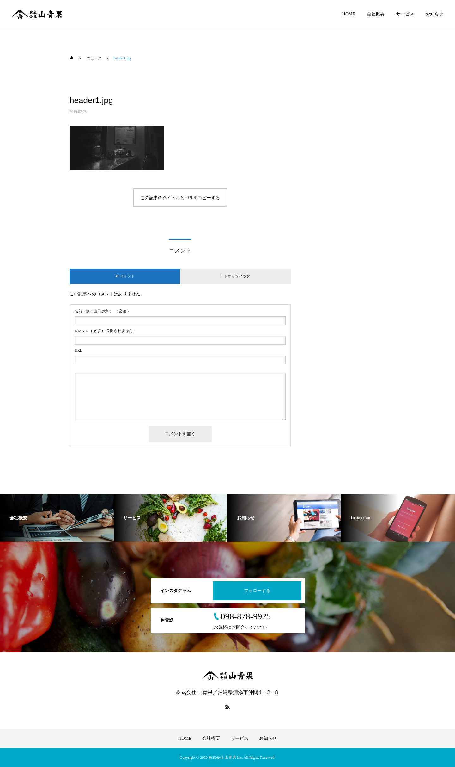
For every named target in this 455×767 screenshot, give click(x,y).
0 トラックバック (235, 276)
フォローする (257, 590)
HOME (348, 14)
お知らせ (434, 14)
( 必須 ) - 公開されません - (105, 331)
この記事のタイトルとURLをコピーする (180, 197)
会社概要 (376, 14)
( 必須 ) (102, 311)
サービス (405, 14)
